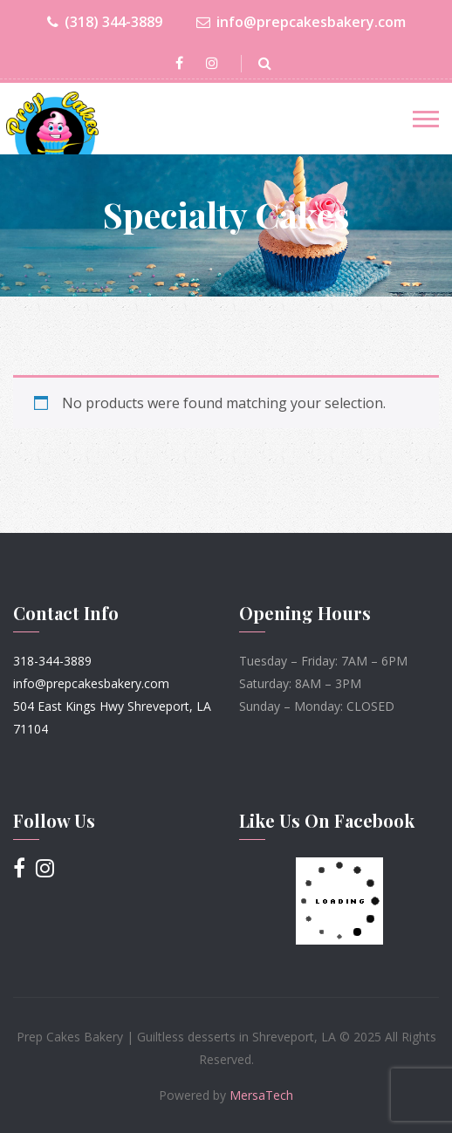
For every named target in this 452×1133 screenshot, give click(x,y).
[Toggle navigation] (426, 119)
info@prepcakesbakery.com (301, 22)
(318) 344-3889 (104, 22)
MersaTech (261, 1095)
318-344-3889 (52, 660)
